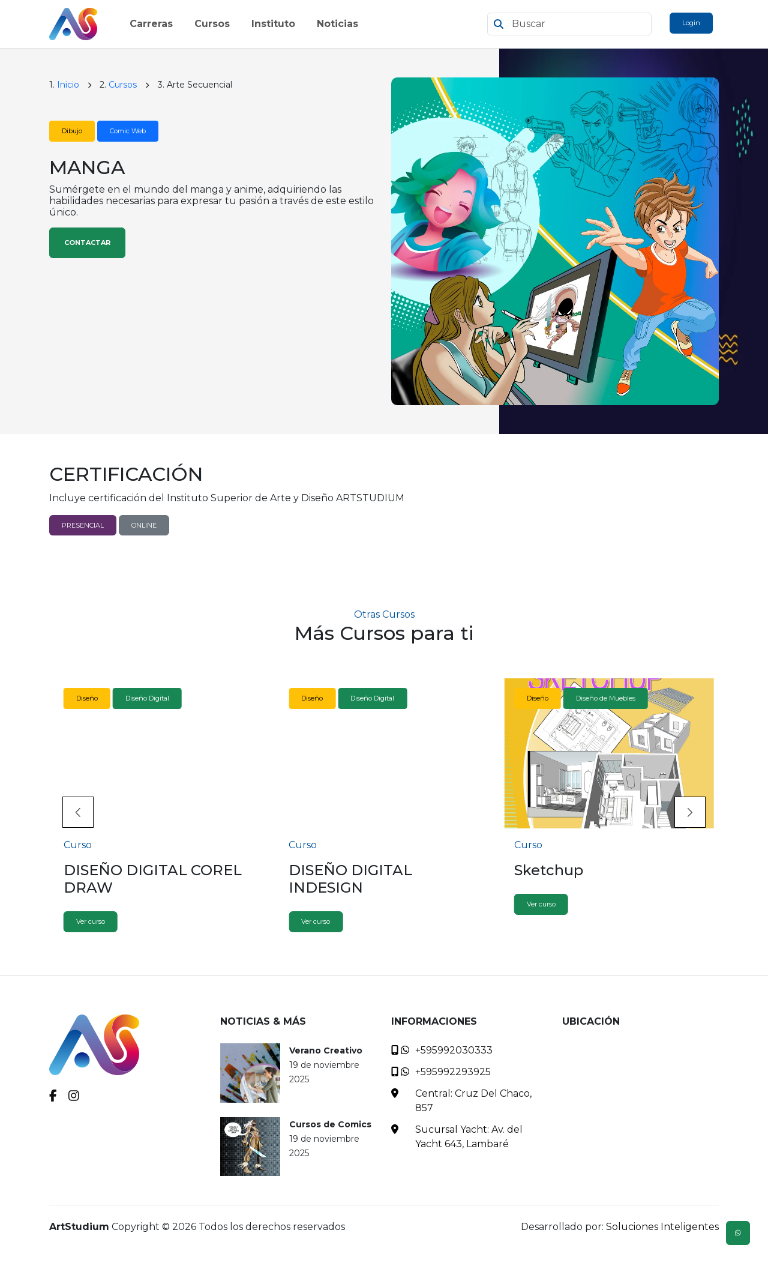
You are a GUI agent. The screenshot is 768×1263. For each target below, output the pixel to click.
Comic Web (128, 131)
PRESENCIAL (83, 525)
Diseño (87, 698)
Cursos (123, 84)
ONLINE (144, 525)
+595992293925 (453, 1072)
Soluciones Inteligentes (662, 1226)
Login (691, 23)
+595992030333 (454, 1050)
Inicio (68, 84)
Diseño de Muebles (605, 698)
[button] (690, 812)
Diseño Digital (147, 698)
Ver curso (90, 921)
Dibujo (72, 131)
